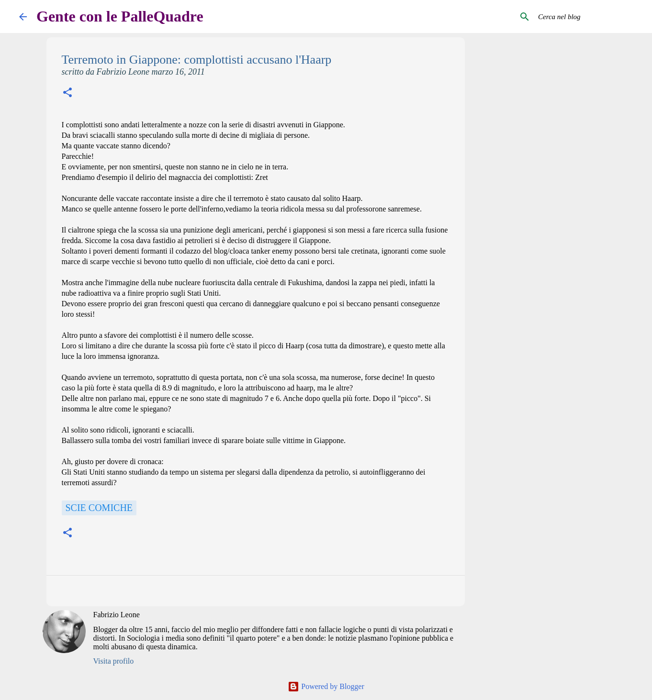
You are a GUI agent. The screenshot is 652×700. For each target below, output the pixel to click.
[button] (67, 93)
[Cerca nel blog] (584, 16)
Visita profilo (113, 661)
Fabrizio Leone (116, 615)
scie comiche (99, 507)
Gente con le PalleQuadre (119, 16)
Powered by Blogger (326, 686)
